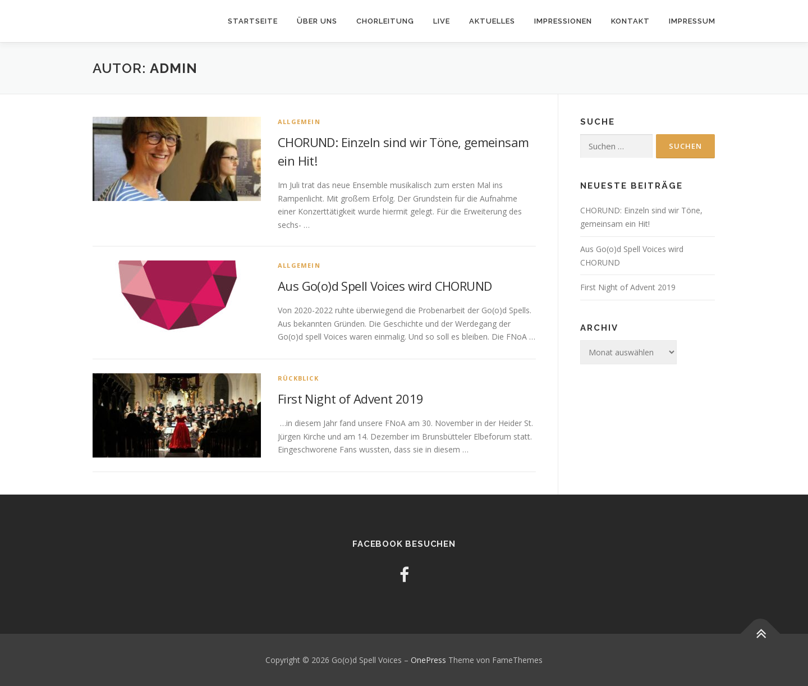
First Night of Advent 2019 (350, 398)
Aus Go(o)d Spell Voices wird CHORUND (385, 285)
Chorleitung (385, 21)
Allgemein (299, 121)
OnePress (428, 660)
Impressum (692, 21)
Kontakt (630, 21)
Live (441, 21)
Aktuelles (492, 21)
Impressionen (563, 21)
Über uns (317, 21)
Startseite (253, 21)
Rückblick (298, 378)
